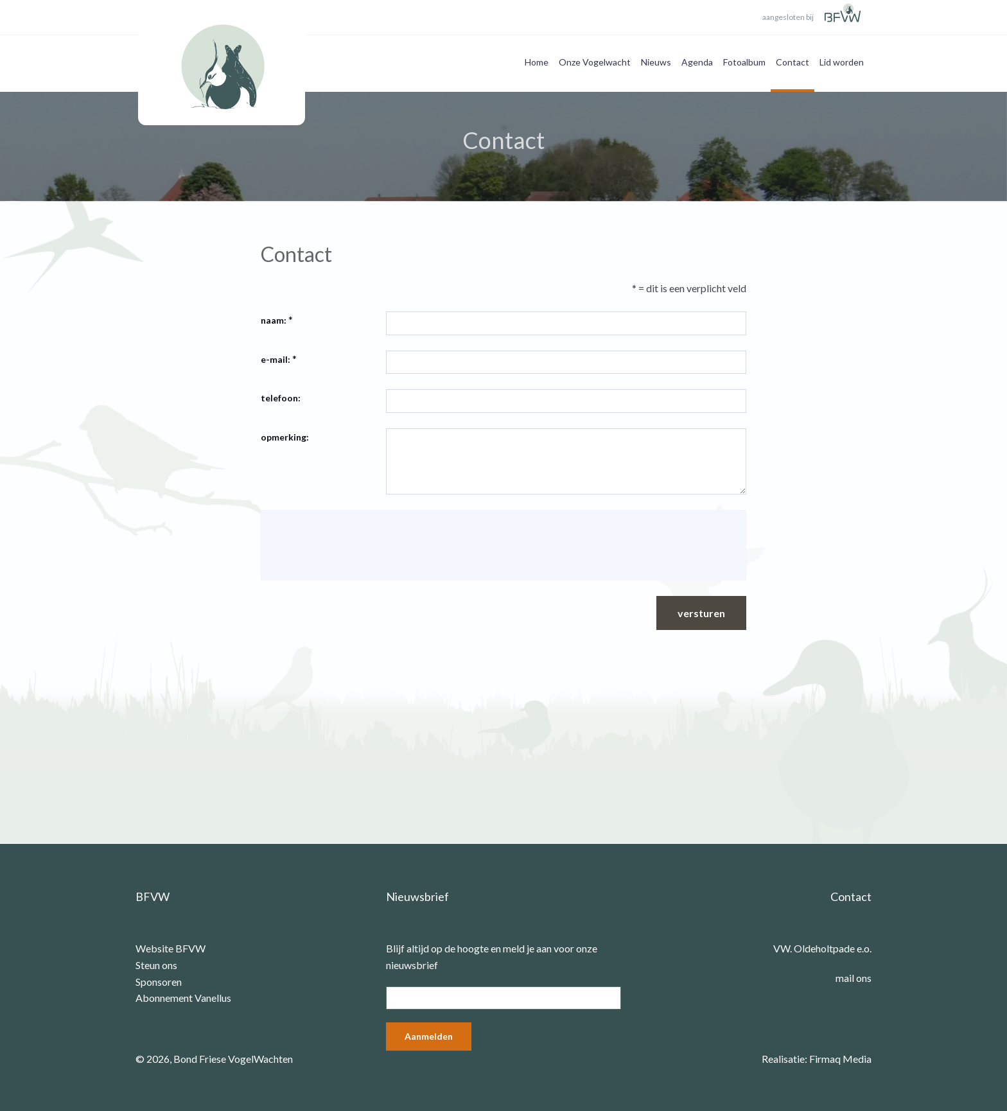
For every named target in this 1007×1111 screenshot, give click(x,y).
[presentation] (368, 545)
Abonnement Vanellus (183, 998)
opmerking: (285, 437)
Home (536, 62)
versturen (701, 613)
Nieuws (656, 62)
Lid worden (841, 62)
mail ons (853, 978)
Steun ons (156, 965)
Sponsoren (159, 981)
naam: (273, 320)
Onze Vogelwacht (595, 62)
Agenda (697, 62)
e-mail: (275, 359)
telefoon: (281, 397)
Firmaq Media (840, 1059)
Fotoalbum (744, 62)
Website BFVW (171, 948)
